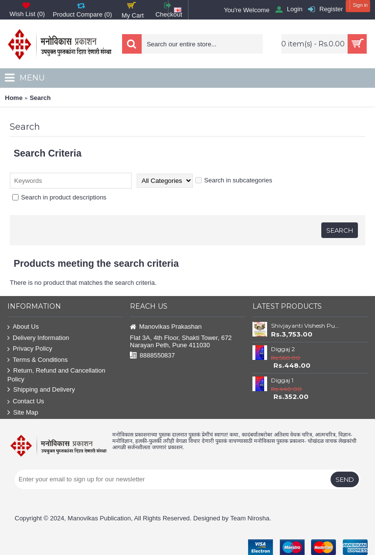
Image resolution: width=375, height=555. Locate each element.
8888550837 (152, 356)
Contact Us (25, 401)
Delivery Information (38, 338)
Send (344, 479)
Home (13, 97)
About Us (23, 327)
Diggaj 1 (282, 380)
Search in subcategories (233, 180)
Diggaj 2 (283, 349)
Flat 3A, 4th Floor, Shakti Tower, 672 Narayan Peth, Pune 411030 (181, 341)
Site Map (22, 413)
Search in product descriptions (59, 197)
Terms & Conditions (37, 360)
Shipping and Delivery (41, 390)
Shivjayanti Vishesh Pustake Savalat (305, 325)
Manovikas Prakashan (166, 327)
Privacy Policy (29, 349)
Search (40, 97)
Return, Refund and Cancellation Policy (56, 375)
